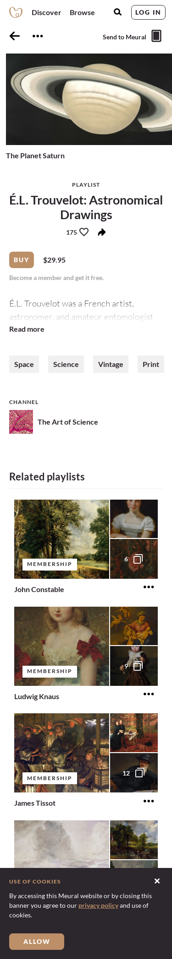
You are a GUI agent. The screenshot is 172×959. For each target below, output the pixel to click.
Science (66, 364)
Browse (82, 12)
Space (24, 364)
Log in (148, 12)
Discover (46, 12)
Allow (36, 941)
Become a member (36, 277)
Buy (21, 260)
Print (151, 364)
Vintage (110, 364)
